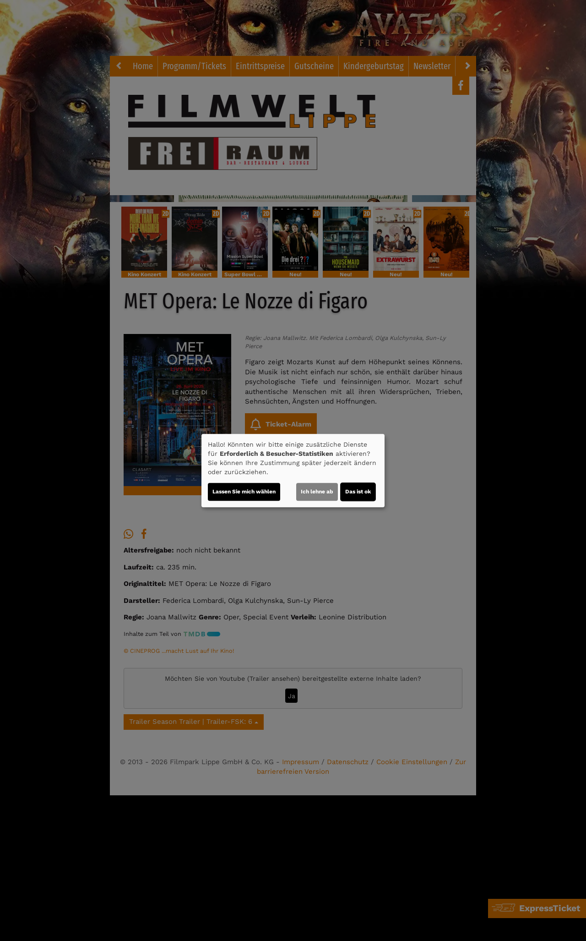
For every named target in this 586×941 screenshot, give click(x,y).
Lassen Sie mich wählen (244, 491)
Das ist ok (358, 491)
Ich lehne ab (317, 491)
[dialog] (293, 470)
